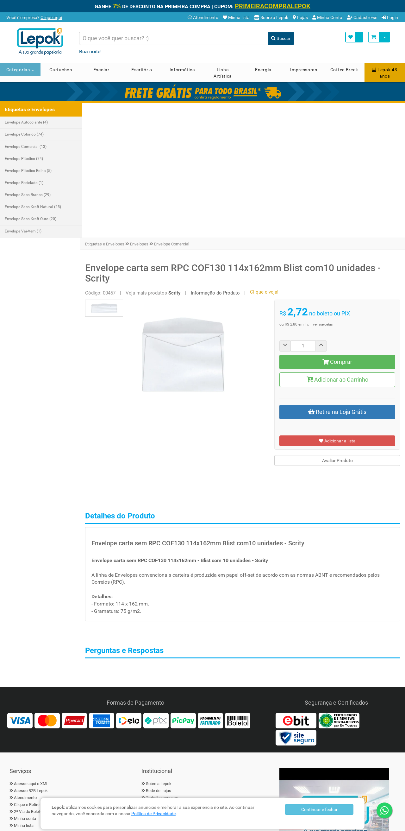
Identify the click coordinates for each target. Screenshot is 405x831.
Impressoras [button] (303, 69)
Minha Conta (327, 17)
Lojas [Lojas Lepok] (300, 17)
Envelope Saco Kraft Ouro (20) (30, 219)
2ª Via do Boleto (28, 677)
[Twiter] (31, 728)
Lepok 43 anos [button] (384, 73)
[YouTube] (79, 728)
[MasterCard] (47, 586)
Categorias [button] (20, 69)
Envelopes (141, 109)
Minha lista (24, 691)
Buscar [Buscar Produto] (280, 38)
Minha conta (25, 684)
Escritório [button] (141, 69)
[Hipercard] (74, 586)
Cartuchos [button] (60, 69)
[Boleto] (237, 586)
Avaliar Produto (337, 326)
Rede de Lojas (158, 656)
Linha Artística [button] (223, 73)
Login (390, 17)
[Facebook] (15, 728)
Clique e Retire (27, 670)
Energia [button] (263, 69)
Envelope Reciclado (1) (24, 183)
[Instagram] (47, 728)
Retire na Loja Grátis (338, 277)
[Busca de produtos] (173, 38)
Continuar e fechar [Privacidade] (319, 809)
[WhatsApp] (384, 810)
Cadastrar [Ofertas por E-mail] (250, 726)
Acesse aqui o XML (31, 649)
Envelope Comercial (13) (26, 146)
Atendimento (203, 17)
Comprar (338, 227)
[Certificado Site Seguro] (295, 603)
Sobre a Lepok (158, 649)
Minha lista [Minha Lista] (236, 17)
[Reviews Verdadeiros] (338, 586)
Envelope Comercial (173, 109)
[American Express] (101, 586)
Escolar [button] (101, 69)
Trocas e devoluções (32, 712)
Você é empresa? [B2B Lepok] (33, 17)
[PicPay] (183, 586)
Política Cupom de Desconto (39, 698)
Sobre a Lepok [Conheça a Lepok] (271, 17)
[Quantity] (304, 211)
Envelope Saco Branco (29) (28, 195)
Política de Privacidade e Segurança (178, 698)
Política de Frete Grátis (34, 705)
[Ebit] (295, 586)
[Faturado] (210, 586)
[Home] (42, 41)
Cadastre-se (362, 17)
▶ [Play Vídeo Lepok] (334, 681)
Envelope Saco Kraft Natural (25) (33, 207)
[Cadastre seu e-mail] (190, 726)
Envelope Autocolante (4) (26, 122)
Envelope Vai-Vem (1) (23, 231)
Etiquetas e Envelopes (106, 109)
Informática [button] (182, 69)
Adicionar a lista (338, 306)
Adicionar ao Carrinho (338, 245)
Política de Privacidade (153, 813)
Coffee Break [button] (344, 69)
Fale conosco (158, 670)
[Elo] (128, 586)
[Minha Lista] (354, 37)
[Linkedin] (63, 728)
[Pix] (156, 586)
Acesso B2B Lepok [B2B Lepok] (31, 656)
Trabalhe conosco (162, 663)
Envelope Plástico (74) (24, 158)
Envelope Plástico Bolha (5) (28, 170)
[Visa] (20, 586)
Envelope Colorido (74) (24, 134)
